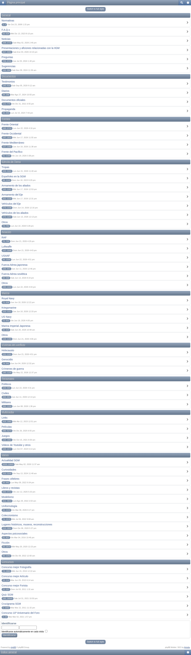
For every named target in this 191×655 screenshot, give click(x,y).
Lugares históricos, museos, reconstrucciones (27, 524)
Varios (5, 455)
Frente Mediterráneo (13, 142)
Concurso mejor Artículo (15, 576)
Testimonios (8, 81)
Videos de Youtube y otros (16, 445)
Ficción (5, 542)
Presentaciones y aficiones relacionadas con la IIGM (31, 48)
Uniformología (9, 506)
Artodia (187, 647)
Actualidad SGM (11, 460)
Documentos (9, 76)
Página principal (16, 2)
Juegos (6, 435)
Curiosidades (9, 469)
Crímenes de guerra (13, 368)
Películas (7, 426)
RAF (4, 237)
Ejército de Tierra (11, 161)
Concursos (8, 561)
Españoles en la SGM (14, 176)
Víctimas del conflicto (13, 344)
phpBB (13, 647)
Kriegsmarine (9, 307)
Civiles (5, 393)
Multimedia (8, 412)
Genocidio (7, 359)
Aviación (6, 232)
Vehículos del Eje (11, 203)
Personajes (8, 378)
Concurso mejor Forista (15, 585)
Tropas (5, 167)
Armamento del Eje (12, 194)
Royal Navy (8, 298)
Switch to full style (95, 9)
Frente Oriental (10, 124)
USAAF (6, 255)
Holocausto (8, 350)
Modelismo (8, 497)
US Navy (6, 316)
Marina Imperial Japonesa (16, 325)
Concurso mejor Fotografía (16, 567)
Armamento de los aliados (16, 185)
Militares (6, 402)
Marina (5, 293)
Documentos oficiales (13, 100)
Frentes (6, 119)
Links (4, 417)
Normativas (8, 20)
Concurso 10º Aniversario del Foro (21, 612)
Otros (5, 222)
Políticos (6, 384)
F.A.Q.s (6, 29)
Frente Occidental (11, 133)
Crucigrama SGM (11, 603)
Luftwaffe (7, 246)
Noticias (6, 39)
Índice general (9, 652)
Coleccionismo (10, 515)
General (6, 15)
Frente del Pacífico (12, 151)
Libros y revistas (11, 487)
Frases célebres (10, 478)
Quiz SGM (7, 594)
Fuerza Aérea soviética (14, 273)
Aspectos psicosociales (14, 533)
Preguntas (7, 57)
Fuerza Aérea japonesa (14, 264)
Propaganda (8, 109)
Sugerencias (9, 66)
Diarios (5, 90)
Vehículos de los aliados (15, 212)
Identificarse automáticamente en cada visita (24, 631)
